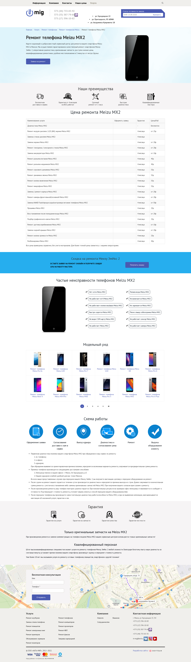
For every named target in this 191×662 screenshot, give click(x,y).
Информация (34, 3)
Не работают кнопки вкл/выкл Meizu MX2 (105, 305)
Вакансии (116, 618)
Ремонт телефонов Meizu (69, 30)
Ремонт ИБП (62, 630)
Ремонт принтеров (33, 634)
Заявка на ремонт (38, 61)
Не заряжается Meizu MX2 (140, 305)
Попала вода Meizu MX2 (139, 292)
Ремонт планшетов (33, 626)
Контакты (62, 3)
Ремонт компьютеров (66, 622)
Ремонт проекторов (65, 626)
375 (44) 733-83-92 (64, 11)
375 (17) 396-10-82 (64, 18)
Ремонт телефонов (49, 30)
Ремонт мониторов (33, 643)
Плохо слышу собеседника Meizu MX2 (145, 312)
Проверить (157, 15)
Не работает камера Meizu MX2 (142, 326)
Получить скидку (137, 265)
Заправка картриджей (66, 639)
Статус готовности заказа (133, 11)
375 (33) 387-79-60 (66, 15)
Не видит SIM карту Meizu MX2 (101, 319)
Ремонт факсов (64, 634)
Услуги (88, 3)
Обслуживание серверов (35, 639)
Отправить (41, 597)
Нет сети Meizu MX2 (97, 292)
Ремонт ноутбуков (33, 618)
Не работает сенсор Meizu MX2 (142, 319)
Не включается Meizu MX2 (140, 299)
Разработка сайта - (147, 650)
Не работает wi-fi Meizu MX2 (100, 299)
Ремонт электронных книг (35, 630)
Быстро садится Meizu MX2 (100, 312)
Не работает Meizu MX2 (99, 326)
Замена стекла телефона (35, 622)
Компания (49, 3)
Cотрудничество (103, 622)
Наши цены (76, 3)
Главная (29, 30)
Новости (100, 618)
